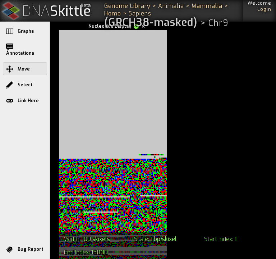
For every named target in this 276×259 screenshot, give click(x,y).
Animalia (171, 6)
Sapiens (140, 13)
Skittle (56, 11)
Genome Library (127, 6)
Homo (112, 13)
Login (264, 9)
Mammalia (207, 6)
